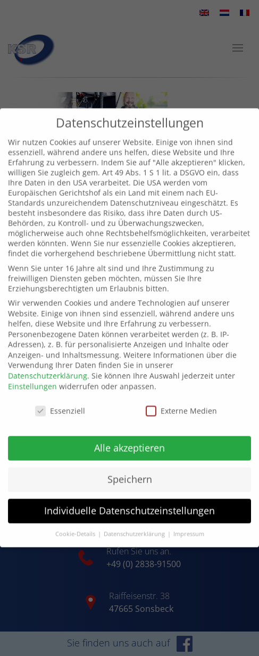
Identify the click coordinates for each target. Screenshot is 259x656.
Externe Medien (181, 400)
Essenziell (60, 400)
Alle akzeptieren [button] (129, 437)
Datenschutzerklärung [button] (135, 523)
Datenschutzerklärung (47, 365)
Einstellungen (32, 376)
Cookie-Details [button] (76, 523)
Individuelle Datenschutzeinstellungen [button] (129, 500)
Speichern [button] (129, 468)
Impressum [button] (188, 523)
